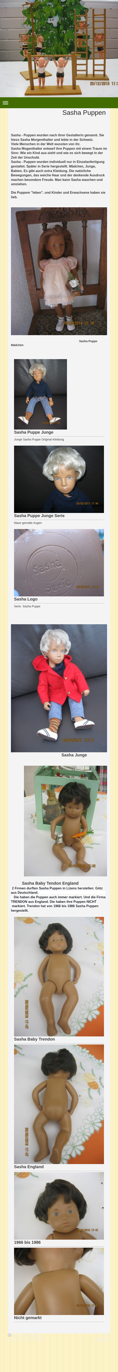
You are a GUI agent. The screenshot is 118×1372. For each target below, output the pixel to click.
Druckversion (19, 1335)
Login (106, 1335)
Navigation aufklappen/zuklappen (59, 102)
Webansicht (102, 1339)
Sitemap (37, 1335)
